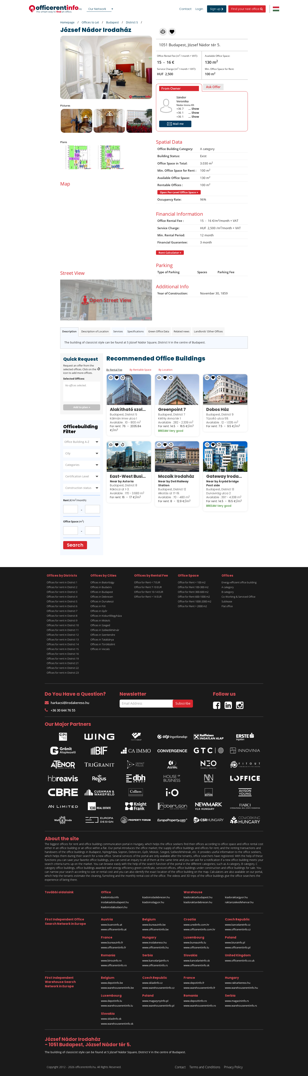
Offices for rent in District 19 (63, 658)
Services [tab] (118, 331)
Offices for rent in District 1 (62, 582)
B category (228, 592)
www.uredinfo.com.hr (196, 924)
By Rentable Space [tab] (140, 369)
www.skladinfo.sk (111, 1018)
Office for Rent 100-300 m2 (193, 587)
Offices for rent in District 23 (63, 672)
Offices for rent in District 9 (62, 620)
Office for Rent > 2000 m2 (192, 606)
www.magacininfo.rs (237, 1001)
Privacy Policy (233, 1067)
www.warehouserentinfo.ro (200, 1005)
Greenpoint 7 (172, 409)
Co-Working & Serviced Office (238, 596)
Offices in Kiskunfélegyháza (106, 615)
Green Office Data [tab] (158, 331)
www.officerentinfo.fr (113, 947)
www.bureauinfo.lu (195, 942)
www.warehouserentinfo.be (117, 987)
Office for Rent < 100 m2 (191, 582)
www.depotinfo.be (112, 983)
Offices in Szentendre (102, 635)
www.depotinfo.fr (194, 983)
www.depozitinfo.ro (195, 1001)
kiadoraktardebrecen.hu (198, 902)
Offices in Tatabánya (102, 639)
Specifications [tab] (135, 331)
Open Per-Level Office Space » (179, 192)
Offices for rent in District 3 (62, 592)
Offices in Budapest (101, 592)
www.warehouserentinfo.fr (199, 987)
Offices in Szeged (100, 625)
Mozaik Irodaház (176, 476)
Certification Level (77, 476)
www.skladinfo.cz (152, 983)
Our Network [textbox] (97, 9)
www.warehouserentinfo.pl (158, 1005)
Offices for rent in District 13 (63, 639)
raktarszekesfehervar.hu (239, 902)
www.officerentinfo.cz (238, 929)
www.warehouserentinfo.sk (117, 1023)
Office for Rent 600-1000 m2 (194, 596)
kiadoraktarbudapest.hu (198, 897)
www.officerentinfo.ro (114, 965)
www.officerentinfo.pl (237, 947)
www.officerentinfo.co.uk (240, 960)
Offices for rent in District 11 (63, 630)
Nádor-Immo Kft (185, 105)
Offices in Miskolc (100, 620)
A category (228, 587)
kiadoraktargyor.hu (236, 897)
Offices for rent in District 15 (63, 649)
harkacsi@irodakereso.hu (67, 703)
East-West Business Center (129, 476)
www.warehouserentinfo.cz (158, 987)
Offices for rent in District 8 (62, 615)
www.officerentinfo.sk (196, 965)
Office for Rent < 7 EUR (147, 582)
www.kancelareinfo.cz (237, 924)
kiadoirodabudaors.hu (114, 907)
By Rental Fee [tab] (114, 369)
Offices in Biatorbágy (102, 582)
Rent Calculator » (170, 252)
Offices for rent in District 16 (63, 654)
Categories (72, 465)
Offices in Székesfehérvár (104, 630)
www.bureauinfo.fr (112, 942)
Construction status (78, 488)
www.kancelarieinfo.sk (197, 960)
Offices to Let (90, 22)
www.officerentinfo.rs (155, 965)
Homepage (67, 22)
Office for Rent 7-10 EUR (148, 587)
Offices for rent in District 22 (63, 668)
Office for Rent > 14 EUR (148, 596)
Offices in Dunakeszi (102, 601)
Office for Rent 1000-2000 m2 (194, 601)
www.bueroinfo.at (111, 924)
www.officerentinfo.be (155, 929)
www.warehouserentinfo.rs (241, 1005)
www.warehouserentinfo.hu (241, 987)
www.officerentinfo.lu (196, 947)
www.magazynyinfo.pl (155, 1001)
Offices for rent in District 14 (63, 644)
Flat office (227, 606)
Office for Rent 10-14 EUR (148, 592)
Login (199, 9)
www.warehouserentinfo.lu (117, 1005)
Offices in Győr (98, 611)
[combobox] (100, 9)
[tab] (179, 88)
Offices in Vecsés (100, 649)
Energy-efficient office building (239, 582)
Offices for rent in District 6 (62, 606)
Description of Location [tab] (95, 331)
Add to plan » (81, 407)
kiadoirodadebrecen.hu (156, 897)
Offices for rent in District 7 (62, 611)
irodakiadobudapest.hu (115, 902)
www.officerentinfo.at (114, 929)
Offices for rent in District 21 (63, 663)
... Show (193, 109)
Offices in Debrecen (101, 596)
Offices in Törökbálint (102, 644)
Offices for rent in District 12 (63, 635)
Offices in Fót (98, 606)
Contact (185, 9)
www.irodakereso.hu (154, 942)
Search (75, 545)
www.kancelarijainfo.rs (155, 960)
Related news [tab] (181, 331)
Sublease (227, 601)
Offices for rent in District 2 (62, 587)
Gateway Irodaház (225, 476)
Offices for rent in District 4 (62, 596)
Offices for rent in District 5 (62, 601)
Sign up (216, 9)
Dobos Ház (217, 409)
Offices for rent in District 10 (63, 625)
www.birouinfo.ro (111, 960)
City (67, 453)
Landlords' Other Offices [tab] (208, 331)
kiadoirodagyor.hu (153, 902)
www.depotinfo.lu (111, 1001)
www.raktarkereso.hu (237, 983)
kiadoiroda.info (110, 897)
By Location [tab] (165, 369)
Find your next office (247, 9)
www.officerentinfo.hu (155, 947)
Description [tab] (69, 331)
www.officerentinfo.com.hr (199, 929)
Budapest (112, 22)
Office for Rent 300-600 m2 (193, 592)
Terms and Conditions (204, 1067)
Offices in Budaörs (101, 587)
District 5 (132, 22)
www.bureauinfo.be (154, 924)
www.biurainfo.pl (235, 942)
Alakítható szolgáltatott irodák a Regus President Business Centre (129, 409)
